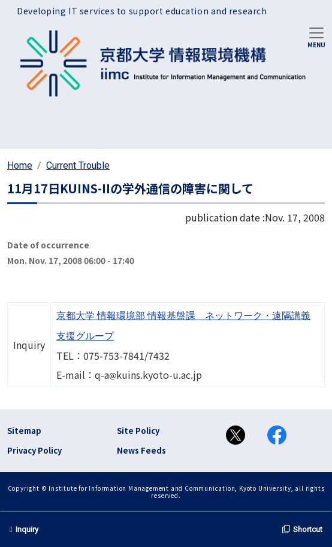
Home (19, 165)
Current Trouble (78, 165)
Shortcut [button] (302, 529)
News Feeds (141, 450)
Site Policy (138, 430)
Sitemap (24, 430)
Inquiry (24, 529)
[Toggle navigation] (316, 36)
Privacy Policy (34, 450)
